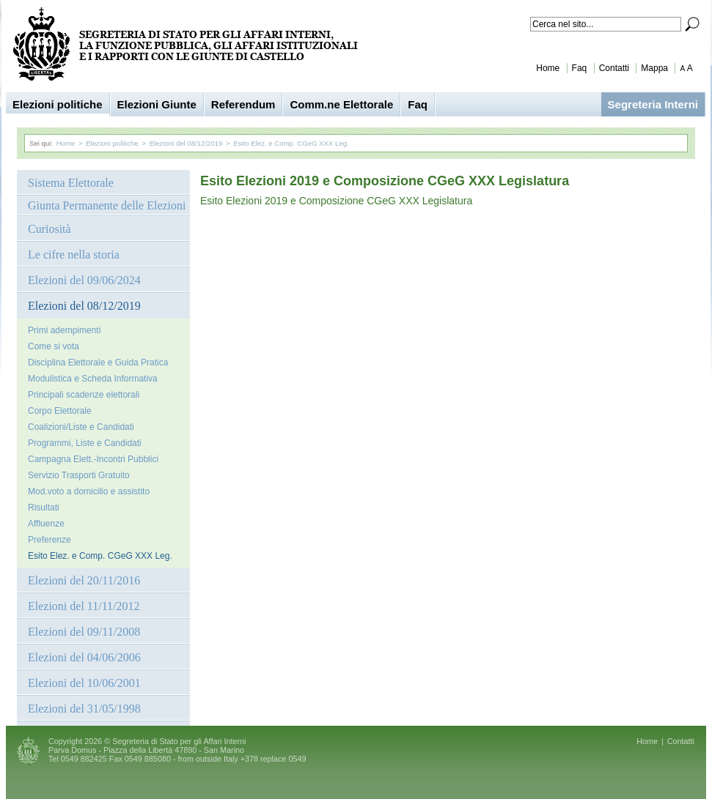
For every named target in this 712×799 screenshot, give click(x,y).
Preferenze (49, 540)
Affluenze (46, 524)
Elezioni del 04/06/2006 (84, 657)
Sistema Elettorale (71, 182)
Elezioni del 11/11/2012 (84, 606)
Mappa (654, 68)
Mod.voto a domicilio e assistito (89, 491)
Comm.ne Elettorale (341, 104)
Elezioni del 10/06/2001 (84, 683)
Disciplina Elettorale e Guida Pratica (98, 362)
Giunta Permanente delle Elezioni (107, 205)
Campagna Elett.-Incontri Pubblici (93, 459)
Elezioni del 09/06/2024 (84, 280)
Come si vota (53, 346)
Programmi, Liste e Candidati (85, 443)
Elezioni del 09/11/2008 (84, 631)
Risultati (43, 507)
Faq (579, 68)
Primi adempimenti (64, 330)
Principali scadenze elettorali (83, 395)
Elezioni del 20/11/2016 (84, 580)
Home (547, 68)
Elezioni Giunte (157, 104)
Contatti (614, 68)
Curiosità (49, 229)
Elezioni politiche (57, 104)
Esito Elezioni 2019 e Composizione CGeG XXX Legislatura (336, 201)
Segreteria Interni (653, 104)
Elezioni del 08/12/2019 (186, 143)
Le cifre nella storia (74, 254)
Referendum (243, 104)
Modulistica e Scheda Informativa (93, 379)
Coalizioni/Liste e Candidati (81, 427)
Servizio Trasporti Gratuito (79, 475)
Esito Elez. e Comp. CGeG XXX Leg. (290, 143)
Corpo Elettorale (60, 411)
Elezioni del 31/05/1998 (84, 708)
